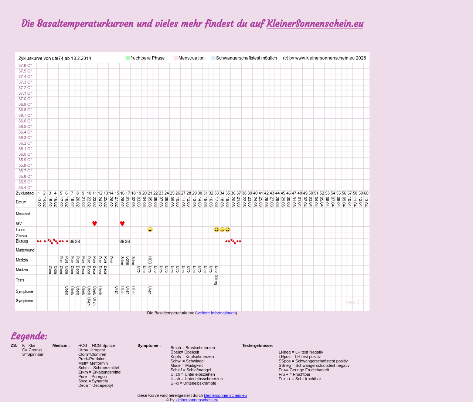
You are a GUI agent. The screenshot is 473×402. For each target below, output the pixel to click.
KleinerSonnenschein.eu (315, 24)
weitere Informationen (216, 313)
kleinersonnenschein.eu (225, 395)
